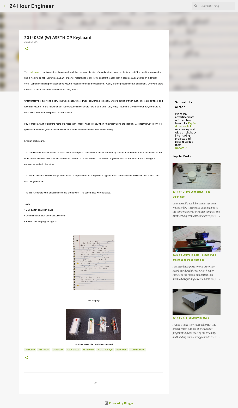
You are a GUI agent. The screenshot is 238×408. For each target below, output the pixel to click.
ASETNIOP (44, 350)
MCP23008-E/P (105, 350)
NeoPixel (121, 350)
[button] (26, 49)
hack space (34, 72)
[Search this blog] (217, 6)
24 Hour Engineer (32, 6)
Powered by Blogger (119, 403)
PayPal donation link (185, 125)
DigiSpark (58, 350)
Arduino (30, 350)
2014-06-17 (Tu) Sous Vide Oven (191, 317)
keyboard (88, 350)
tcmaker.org (137, 350)
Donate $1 (181, 147)
